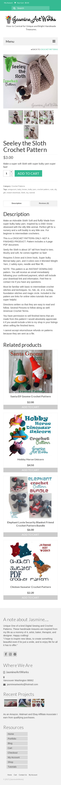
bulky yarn (32, 189)
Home (11, 734)
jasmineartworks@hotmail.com (20, 684)
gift (4, 193)
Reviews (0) (44, 203)
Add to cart (28, 173)
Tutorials (12, 766)
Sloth (23, 193)
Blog (10, 743)
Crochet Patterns (49, 49)
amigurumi (12, 189)
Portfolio (12, 738)
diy (55, 189)
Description (17, 203)
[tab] (16, 203)
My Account (8, 3)
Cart (10, 748)
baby (19, 189)
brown (24, 189)
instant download (13, 193)
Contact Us (23, 775)
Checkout (12, 752)
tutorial (32, 193)
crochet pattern (43, 189)
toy (27, 193)
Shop (10, 762)
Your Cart (21, 3)
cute (52, 189)
